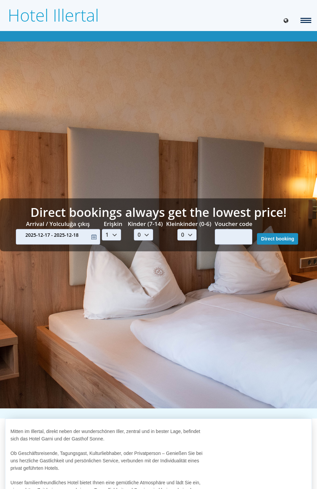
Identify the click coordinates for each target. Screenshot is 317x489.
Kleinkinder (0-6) (188, 224)
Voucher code (234, 224)
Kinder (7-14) (145, 224)
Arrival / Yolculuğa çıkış (58, 224)
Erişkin (113, 224)
